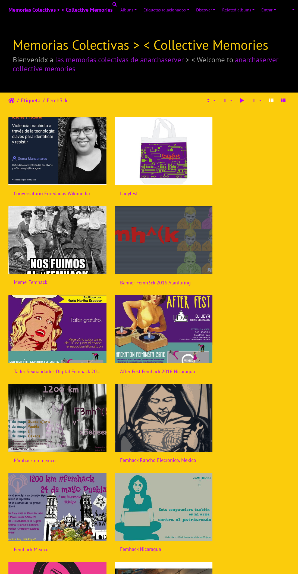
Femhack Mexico (224, 351)
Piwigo (160, 564)
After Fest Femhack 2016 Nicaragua (244, 269)
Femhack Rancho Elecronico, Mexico (148, 351)
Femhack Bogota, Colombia (235, 515)
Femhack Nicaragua (34, 433)
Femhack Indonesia (130, 433)
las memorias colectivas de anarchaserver (119, 60)
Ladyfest (119, 187)
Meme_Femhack (223, 187)
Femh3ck (57, 100)
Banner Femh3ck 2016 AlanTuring (49, 269)
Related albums (236, 10)
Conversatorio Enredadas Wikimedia (52, 187)
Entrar (266, 10)
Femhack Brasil (223, 433)
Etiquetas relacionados (164, 10)
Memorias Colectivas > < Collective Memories (60, 9)
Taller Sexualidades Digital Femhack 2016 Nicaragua (149, 269)
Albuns (126, 10)
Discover (204, 10)
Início (11, 100)
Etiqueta (30, 100)
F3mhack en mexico (35, 351)
